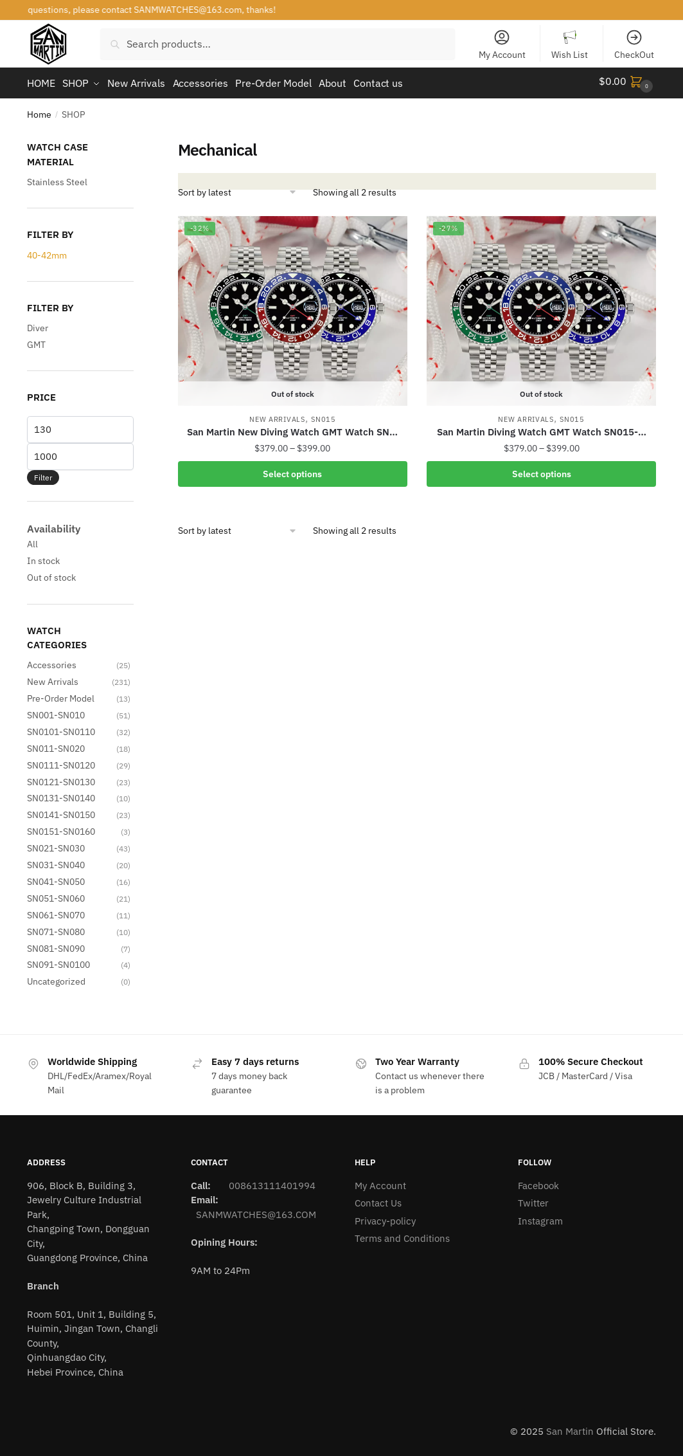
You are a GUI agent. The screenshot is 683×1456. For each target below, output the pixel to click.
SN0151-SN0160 (61, 827)
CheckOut (634, 44)
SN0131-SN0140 (61, 793)
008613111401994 (270, 1181)
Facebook (538, 1181)
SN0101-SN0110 (61, 727)
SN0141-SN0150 (61, 810)
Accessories (51, 660)
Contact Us (378, 1198)
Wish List (569, 44)
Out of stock (51, 573)
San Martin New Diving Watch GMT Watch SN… (292, 427)
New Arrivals (277, 414)
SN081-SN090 (56, 943)
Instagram (540, 1216)
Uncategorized (56, 977)
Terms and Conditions (402, 1234)
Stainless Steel (57, 177)
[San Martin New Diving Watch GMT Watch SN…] (292, 307)
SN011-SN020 (56, 744)
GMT (36, 339)
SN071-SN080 (56, 927)
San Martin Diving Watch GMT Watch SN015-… (541, 427)
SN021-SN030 (56, 844)
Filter (43, 473)
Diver (37, 323)
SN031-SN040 (56, 860)
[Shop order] (237, 188)
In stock (43, 556)
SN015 (323, 414)
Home (39, 110)
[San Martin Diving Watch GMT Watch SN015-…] (541, 307)
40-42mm (47, 251)
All (32, 539)
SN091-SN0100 (58, 960)
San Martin (570, 1427)
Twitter (533, 1198)
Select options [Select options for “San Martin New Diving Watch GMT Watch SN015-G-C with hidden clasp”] (292, 469)
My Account (502, 44)
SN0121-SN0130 (61, 777)
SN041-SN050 (56, 877)
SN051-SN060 (56, 894)
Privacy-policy (385, 1216)
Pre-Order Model (60, 694)
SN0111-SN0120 (61, 761)
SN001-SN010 (56, 710)
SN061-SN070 (56, 910)
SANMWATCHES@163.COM (256, 1210)
